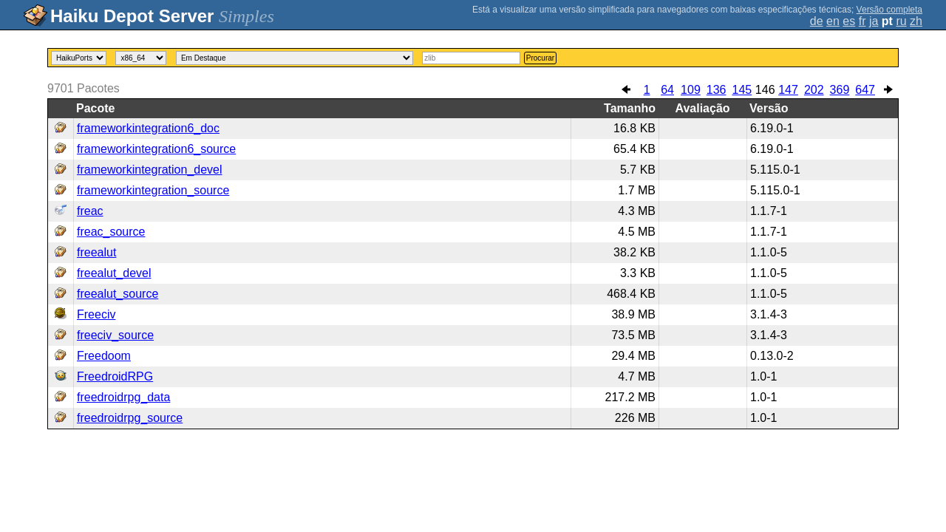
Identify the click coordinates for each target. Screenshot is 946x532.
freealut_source (117, 293)
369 (840, 89)
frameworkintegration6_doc (148, 128)
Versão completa (889, 9)
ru (901, 21)
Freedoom (104, 355)
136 (716, 89)
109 (691, 89)
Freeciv (96, 314)
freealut (96, 252)
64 (667, 89)
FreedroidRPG (115, 376)
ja (873, 21)
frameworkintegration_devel (149, 169)
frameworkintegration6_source (156, 149)
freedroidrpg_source (130, 418)
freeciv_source (115, 335)
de (816, 21)
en (833, 21)
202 (814, 89)
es (849, 21)
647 (865, 89)
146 (765, 89)
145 (742, 89)
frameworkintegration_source (153, 190)
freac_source (111, 231)
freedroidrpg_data (123, 397)
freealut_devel (114, 273)
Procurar (540, 58)
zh (916, 21)
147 (788, 89)
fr (862, 21)
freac (90, 211)
